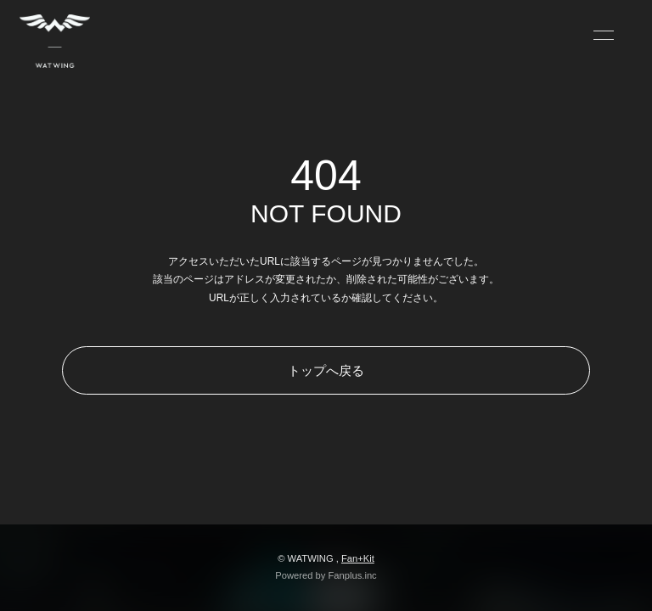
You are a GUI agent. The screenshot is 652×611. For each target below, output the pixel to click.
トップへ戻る (326, 370)
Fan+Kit (357, 558)
